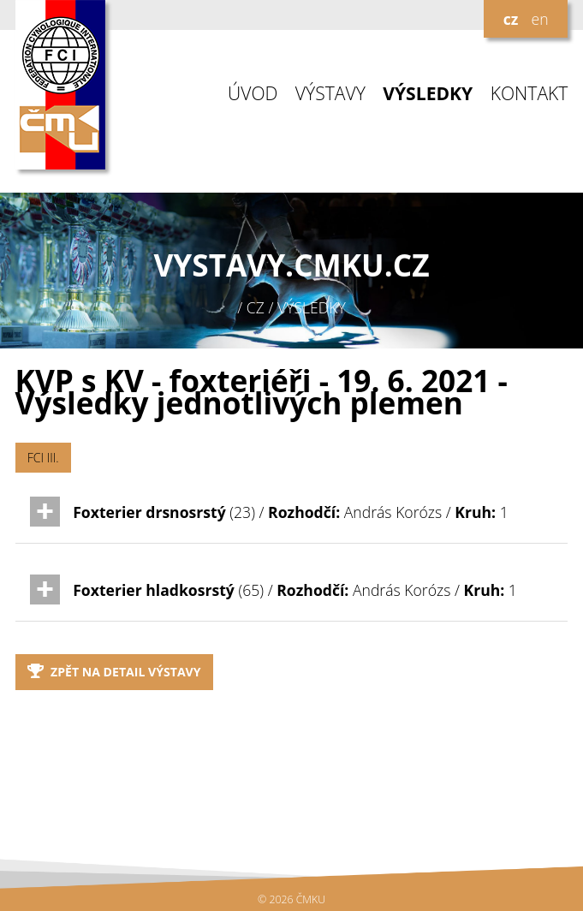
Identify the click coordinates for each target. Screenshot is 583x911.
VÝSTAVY (330, 93)
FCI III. (43, 458)
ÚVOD (252, 93)
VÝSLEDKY (428, 93)
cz (511, 19)
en (539, 19)
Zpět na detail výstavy (114, 672)
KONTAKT (529, 93)
